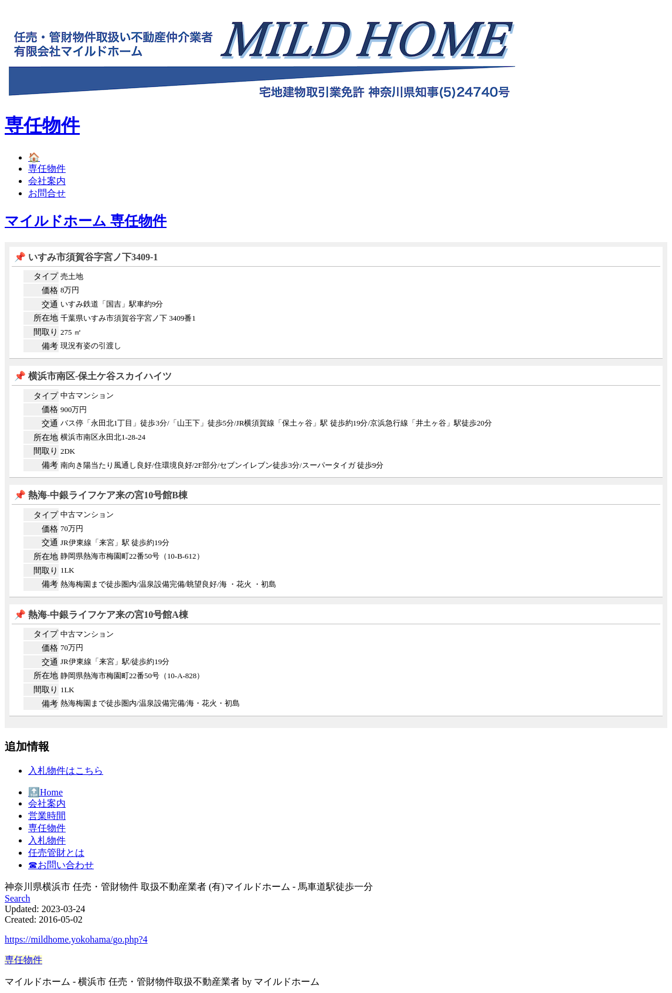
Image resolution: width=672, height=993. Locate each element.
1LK (67, 570)
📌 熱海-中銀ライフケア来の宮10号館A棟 (101, 615)
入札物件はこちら (65, 771)
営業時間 (47, 816)
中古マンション (87, 395)
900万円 (73, 409)
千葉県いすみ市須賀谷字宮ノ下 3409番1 (128, 318)
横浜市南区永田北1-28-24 (102, 437)
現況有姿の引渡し (90, 345)
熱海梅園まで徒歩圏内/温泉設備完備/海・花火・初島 (150, 703)
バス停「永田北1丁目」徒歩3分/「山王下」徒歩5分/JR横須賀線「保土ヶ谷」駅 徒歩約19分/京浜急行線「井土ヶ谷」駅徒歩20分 (276, 423)
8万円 (69, 289)
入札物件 (47, 840)
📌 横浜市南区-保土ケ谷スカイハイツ (93, 376)
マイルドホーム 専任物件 (86, 221)
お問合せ (47, 193)
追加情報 (27, 746)
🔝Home (45, 792)
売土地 (71, 276)
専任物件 (42, 125)
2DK (67, 451)
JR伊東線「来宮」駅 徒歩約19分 (114, 542)
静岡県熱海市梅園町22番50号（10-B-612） (132, 556)
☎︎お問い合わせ (61, 865)
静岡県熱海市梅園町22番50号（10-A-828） (132, 675)
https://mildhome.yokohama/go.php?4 (76, 939)
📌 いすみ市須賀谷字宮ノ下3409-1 (86, 257)
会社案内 (47, 181)
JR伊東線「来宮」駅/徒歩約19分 (114, 661)
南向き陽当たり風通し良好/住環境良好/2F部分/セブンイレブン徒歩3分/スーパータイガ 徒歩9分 (221, 465)
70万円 (71, 528)
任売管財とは (56, 853)
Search (17, 898)
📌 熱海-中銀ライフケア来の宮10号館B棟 (101, 495)
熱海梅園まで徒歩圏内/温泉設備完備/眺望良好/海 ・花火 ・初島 (168, 584)
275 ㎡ (71, 332)
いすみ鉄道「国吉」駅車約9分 (111, 304)
